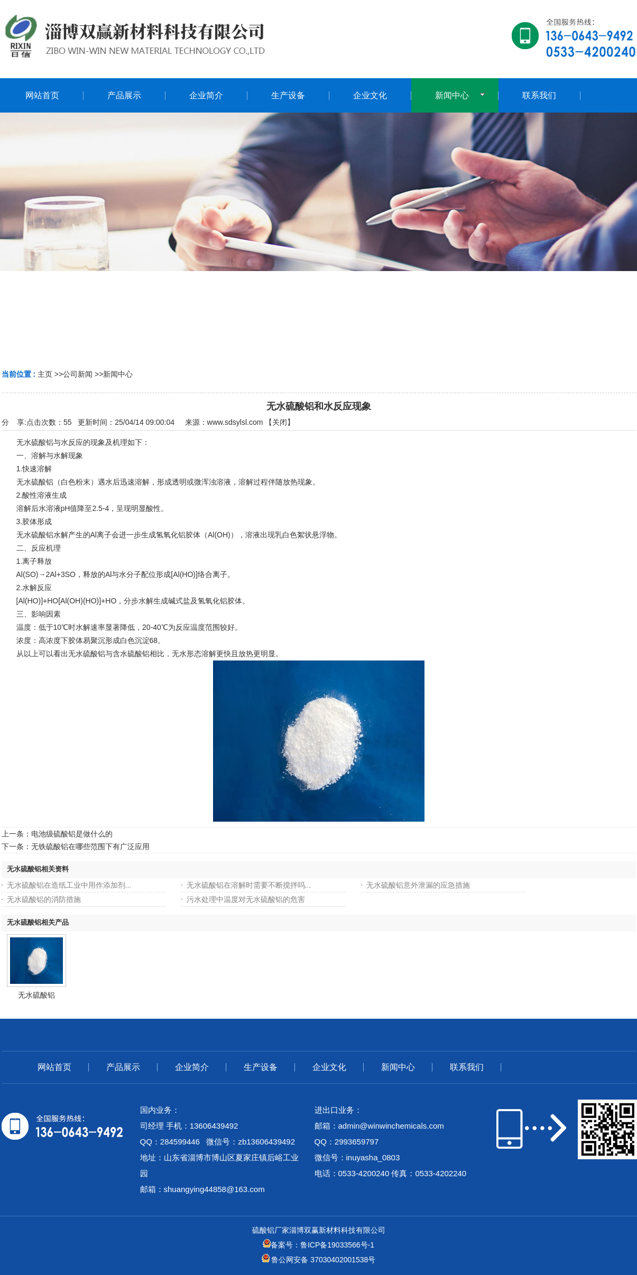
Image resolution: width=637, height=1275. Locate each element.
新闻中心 (118, 374)
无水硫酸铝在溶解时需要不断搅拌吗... (249, 885)
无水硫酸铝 (36, 995)
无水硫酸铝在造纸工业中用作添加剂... (69, 885)
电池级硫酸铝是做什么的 (72, 834)
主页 (45, 374)
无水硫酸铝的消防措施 (44, 899)
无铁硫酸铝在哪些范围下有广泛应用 (90, 846)
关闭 (279, 422)
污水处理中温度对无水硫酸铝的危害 (246, 899)
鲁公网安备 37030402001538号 (319, 1259)
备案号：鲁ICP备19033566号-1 (318, 1245)
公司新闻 (78, 374)
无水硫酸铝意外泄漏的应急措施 (418, 885)
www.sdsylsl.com (235, 422)
